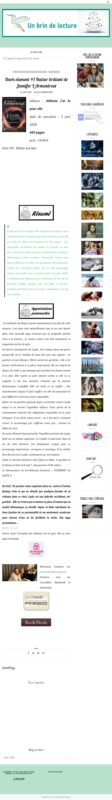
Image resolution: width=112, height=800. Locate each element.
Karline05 (87, 115)
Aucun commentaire (43, 92)
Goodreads (46, 572)
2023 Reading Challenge (90, 112)
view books (100, 123)
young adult (54, 72)
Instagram (60, 572)
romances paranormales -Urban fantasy (30, 72)
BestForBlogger (67, 797)
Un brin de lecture (51, 797)
